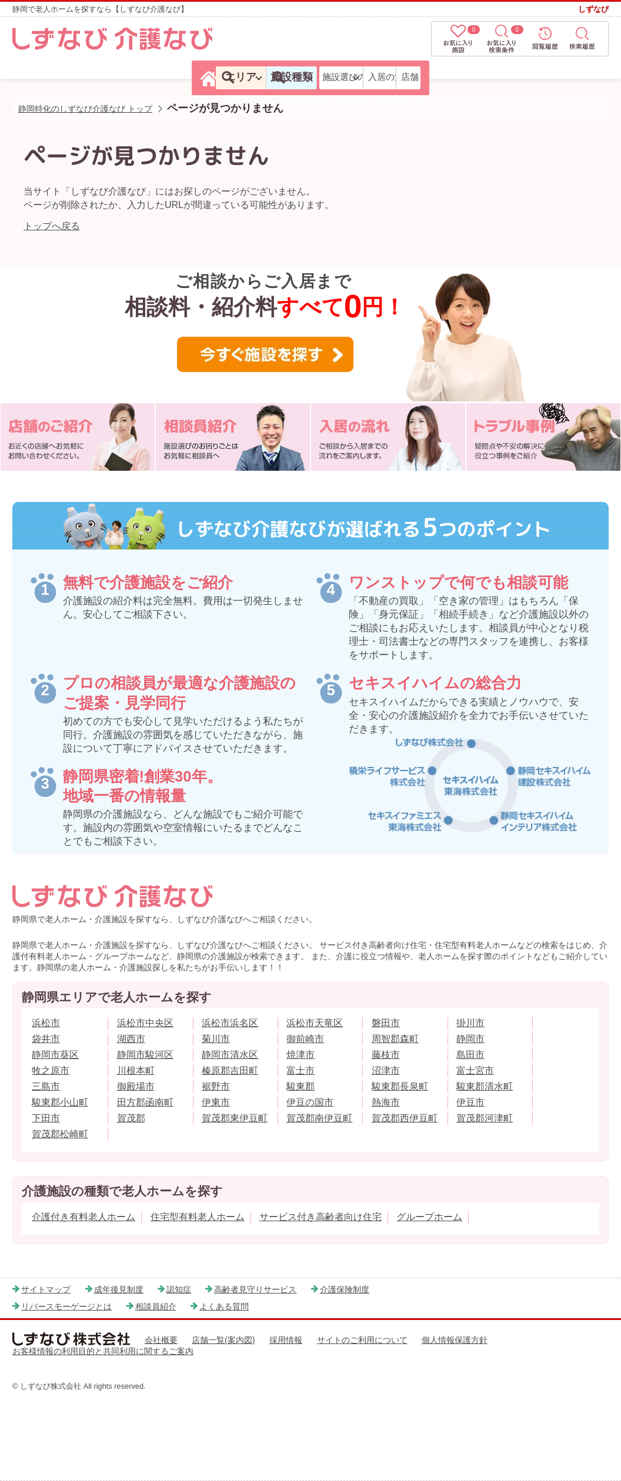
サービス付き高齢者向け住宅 (320, 1217)
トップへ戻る (52, 226)
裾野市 (216, 1086)
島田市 (470, 1055)
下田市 (46, 1118)
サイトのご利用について (362, 1340)
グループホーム (429, 1217)
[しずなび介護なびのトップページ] (41, 77)
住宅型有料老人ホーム (198, 1217)
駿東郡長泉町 (400, 1086)
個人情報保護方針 (455, 1340)
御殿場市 (136, 1086)
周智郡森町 (395, 1039)
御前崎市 (305, 1039)
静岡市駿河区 (145, 1055)
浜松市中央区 (145, 1023)
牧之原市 (50, 1070)
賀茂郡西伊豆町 (405, 1118)
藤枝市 (386, 1055)
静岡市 (470, 1039)
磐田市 (386, 1023)
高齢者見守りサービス (255, 1289)
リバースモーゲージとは (66, 1306)
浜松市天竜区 (314, 1023)
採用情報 (285, 1340)
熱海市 (386, 1102)
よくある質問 (224, 1306)
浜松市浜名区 (230, 1023)
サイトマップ (46, 1289)
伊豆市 (470, 1102)
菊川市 (216, 1039)
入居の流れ (492, 77)
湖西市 (131, 1039)
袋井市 (46, 1039)
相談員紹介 (155, 1306)
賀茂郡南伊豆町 (319, 1118)
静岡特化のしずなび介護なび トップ (85, 108)
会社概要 (161, 1340)
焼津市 (300, 1055)
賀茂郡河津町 (484, 1118)
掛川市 (470, 1023)
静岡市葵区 (55, 1055)
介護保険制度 (344, 1289)
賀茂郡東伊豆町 (235, 1118)
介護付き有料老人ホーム (83, 1217)
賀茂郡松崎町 (60, 1134)
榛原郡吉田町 (230, 1070)
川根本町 (136, 1070)
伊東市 (216, 1102)
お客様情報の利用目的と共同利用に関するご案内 (102, 1351)
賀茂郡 (131, 1118)
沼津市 (386, 1070)
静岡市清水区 (230, 1055)
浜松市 (46, 1023)
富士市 (300, 1070)
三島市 (46, 1086)
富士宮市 (475, 1070)
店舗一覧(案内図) (223, 1340)
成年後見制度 (118, 1289)
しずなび (593, 9)
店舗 (568, 77)
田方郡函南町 (145, 1102)
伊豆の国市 (309, 1102)
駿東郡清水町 (484, 1086)
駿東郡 (300, 1086)
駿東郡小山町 (60, 1102)
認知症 (178, 1289)
